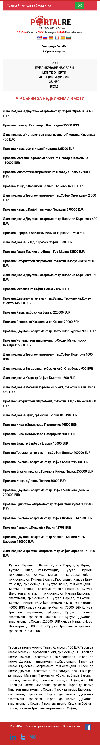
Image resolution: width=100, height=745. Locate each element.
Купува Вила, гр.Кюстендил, (52, 579)
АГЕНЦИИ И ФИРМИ (54, 77)
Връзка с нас (72, 726)
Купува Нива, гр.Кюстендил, (36, 570)
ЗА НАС (54, 82)
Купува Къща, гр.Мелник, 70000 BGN (53, 607)
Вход (54, 86)
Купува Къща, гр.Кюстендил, (69, 584)
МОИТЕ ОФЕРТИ (54, 72)
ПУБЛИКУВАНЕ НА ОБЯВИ (54, 68)
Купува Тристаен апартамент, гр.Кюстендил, (45, 589)
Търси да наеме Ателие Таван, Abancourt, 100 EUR (44, 647)
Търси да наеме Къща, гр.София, (67, 703)
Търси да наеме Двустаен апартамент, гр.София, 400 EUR (50, 680)
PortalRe (16, 726)
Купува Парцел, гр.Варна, (29, 565)
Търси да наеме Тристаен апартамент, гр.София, (42, 708)
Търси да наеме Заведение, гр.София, (38, 685)
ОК (80, 5)
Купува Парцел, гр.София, (71, 598)
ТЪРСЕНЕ (54, 63)
